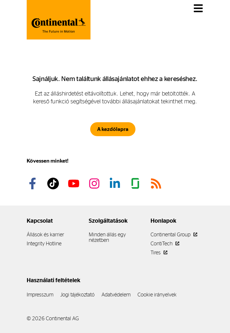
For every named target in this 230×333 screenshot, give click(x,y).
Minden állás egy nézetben (107, 237)
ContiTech (165, 243)
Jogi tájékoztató (77, 294)
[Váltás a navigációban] (198, 8)
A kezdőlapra (112, 129)
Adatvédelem (116, 294)
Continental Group (174, 234)
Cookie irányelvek (157, 294)
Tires (159, 252)
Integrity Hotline (44, 243)
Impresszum (40, 294)
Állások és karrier (45, 234)
